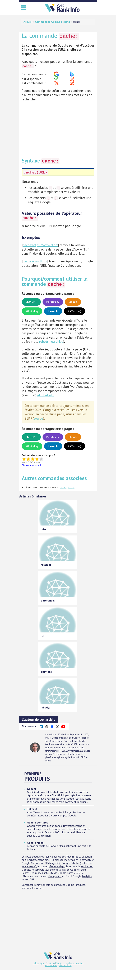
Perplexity (52, 302)
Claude (72, 302)
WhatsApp (32, 311)
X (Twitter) (74, 311)
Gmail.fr (72, 859)
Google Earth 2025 (69, 873)
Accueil (28, 21)
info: (71, 487)
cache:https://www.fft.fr (40, 245)
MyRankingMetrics (65, 757)
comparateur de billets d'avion (51, 869)
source (38, 418)
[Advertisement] (58, 128)
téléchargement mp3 (37, 859)
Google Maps (57, 866)
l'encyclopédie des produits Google (54, 884)
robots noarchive (51, 341)
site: (63, 487)
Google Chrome (31, 863)
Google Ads (55, 876)
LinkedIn (53, 311)
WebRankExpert (68, 734)
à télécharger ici (50, 863)
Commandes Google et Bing (52, 21)
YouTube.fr (68, 856)
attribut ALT (45, 395)
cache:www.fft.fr (35, 261)
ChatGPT (31, 302)
